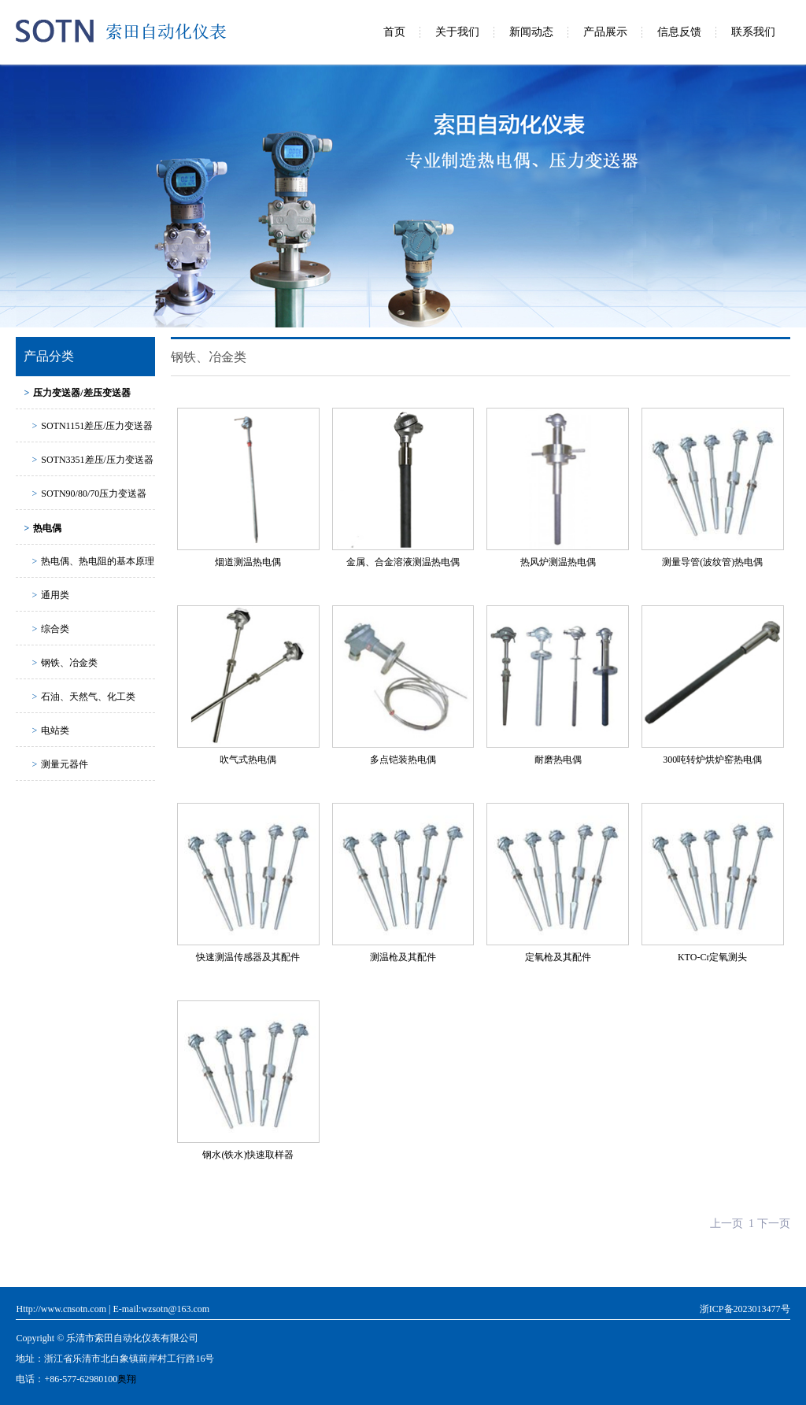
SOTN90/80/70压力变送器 (88, 493)
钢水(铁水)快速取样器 (248, 1154)
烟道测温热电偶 (248, 562)
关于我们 (457, 32)
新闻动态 (531, 32)
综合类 (50, 628)
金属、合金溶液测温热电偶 (403, 562)
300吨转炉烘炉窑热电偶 (712, 759)
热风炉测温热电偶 (558, 562)
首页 (394, 32)
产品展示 (605, 32)
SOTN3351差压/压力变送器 (92, 459)
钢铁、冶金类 (64, 662)
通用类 (50, 595)
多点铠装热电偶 (403, 759)
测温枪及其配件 (403, 957)
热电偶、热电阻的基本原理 (92, 561)
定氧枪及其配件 (558, 957)
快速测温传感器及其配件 (248, 957)
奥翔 (126, 1379)
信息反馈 (679, 32)
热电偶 (42, 528)
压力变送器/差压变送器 (77, 392)
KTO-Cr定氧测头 (712, 957)
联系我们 (753, 32)
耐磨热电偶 (558, 759)
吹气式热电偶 (248, 759)
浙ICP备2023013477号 (745, 1308)
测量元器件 (59, 764)
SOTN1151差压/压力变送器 (92, 425)
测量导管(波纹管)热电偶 (712, 562)
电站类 (50, 730)
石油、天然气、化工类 (83, 696)
